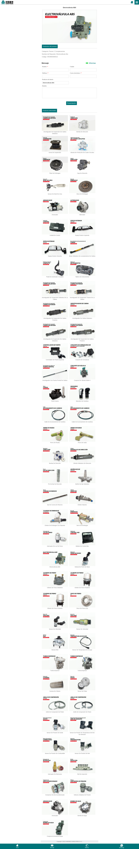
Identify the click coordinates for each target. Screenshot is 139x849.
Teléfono (87, 847)
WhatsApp (92, 63)
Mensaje (52, 847)
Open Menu (137, 2)
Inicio (17, 847)
